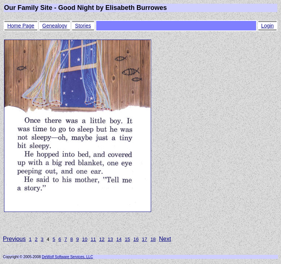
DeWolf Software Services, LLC (67, 257)
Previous (14, 239)
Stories (83, 26)
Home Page (20, 26)
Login (267, 26)
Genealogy (54, 26)
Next (165, 239)
